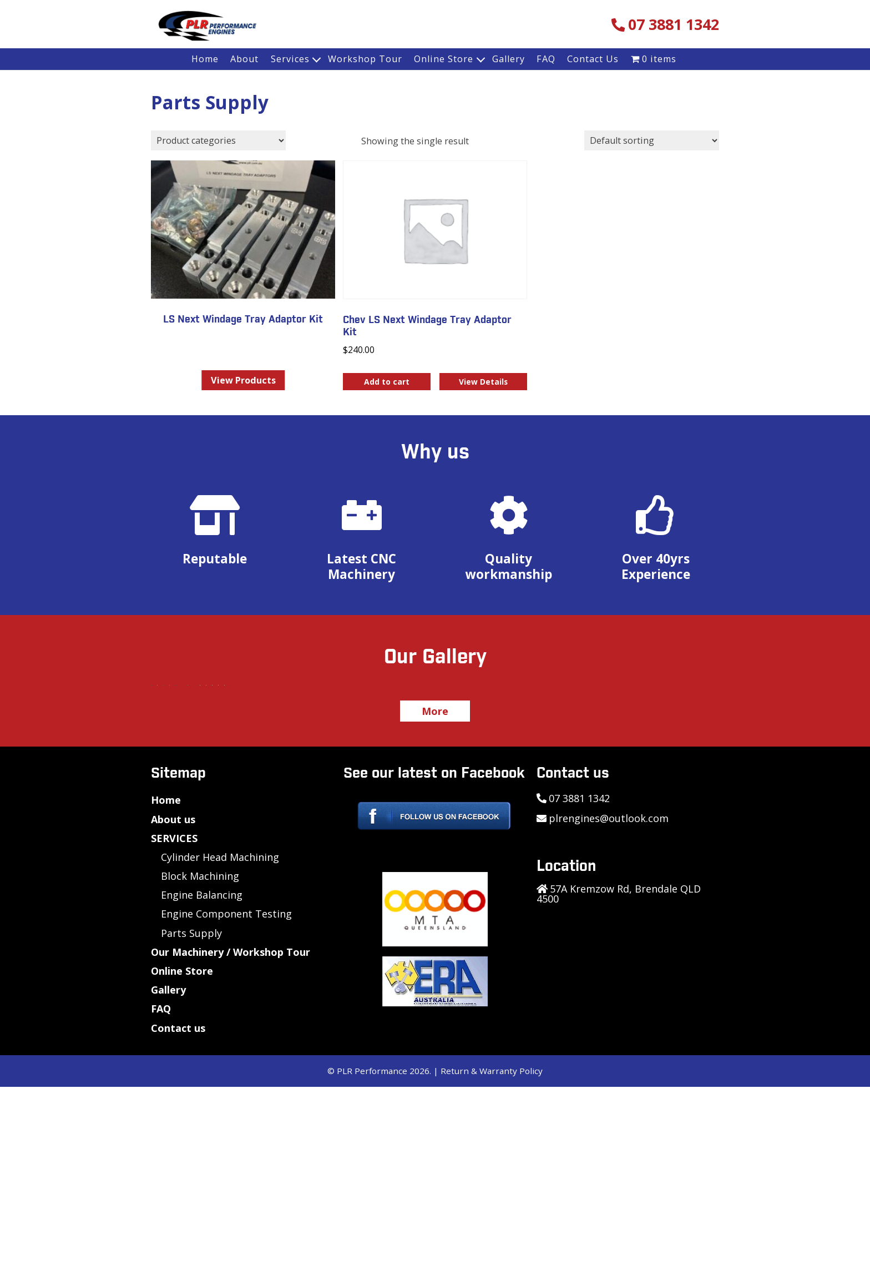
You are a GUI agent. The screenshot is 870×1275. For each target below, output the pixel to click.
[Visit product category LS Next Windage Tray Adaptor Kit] (243, 245)
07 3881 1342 (673, 24)
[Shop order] (651, 140)
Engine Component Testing (226, 1101)
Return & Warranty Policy (492, 1258)
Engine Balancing (201, 1083)
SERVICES (174, 1026)
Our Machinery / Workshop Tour (230, 1140)
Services (290, 59)
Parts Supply (191, 1121)
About (244, 59)
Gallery (508, 59)
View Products (243, 380)
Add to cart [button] (386, 381)
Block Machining (200, 1064)
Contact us (178, 1216)
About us (173, 1007)
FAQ (546, 59)
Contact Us (593, 59)
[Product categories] (218, 140)
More (435, 899)
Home (205, 59)
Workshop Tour (365, 59)
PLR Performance (372, 1258)
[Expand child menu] (317, 59)
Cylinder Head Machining (220, 1045)
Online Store (443, 59)
